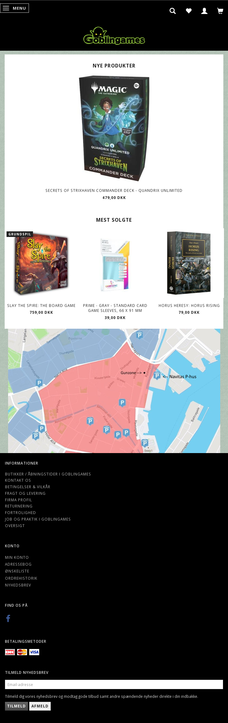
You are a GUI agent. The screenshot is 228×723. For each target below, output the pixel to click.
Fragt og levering (25, 493)
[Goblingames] (114, 34)
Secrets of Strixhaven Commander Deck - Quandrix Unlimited (114, 190)
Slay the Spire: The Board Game (41, 305)
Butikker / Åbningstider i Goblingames (48, 473)
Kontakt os (18, 480)
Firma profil (18, 499)
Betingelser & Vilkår (27, 486)
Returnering (19, 505)
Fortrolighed (20, 512)
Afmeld (40, 706)
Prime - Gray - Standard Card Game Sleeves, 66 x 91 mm (115, 308)
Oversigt (15, 525)
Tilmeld (16, 706)
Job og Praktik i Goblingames (38, 519)
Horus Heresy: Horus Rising (189, 305)
